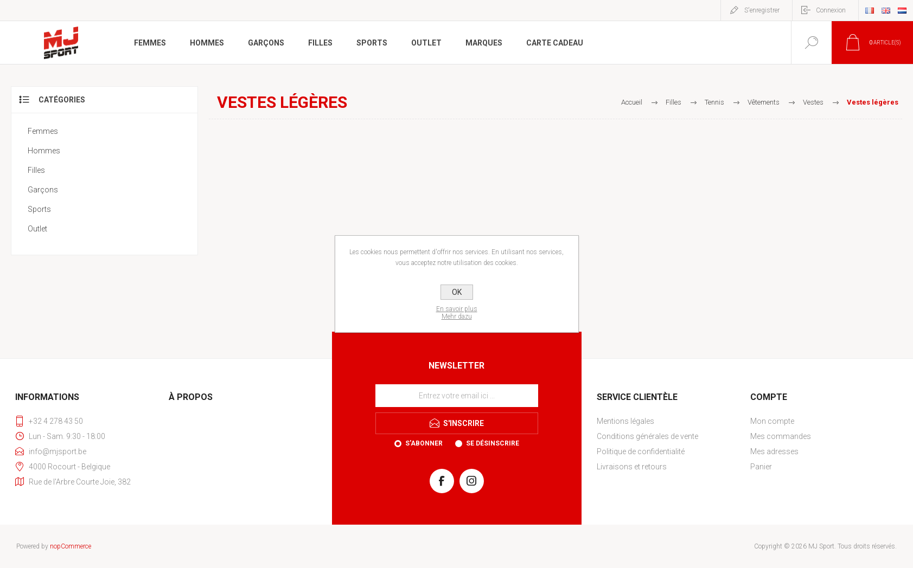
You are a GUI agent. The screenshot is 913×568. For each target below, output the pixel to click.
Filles (36, 170)
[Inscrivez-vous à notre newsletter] (456, 395)
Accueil (631, 102)
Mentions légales (625, 421)
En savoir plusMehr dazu (456, 312)
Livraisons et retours (632, 466)
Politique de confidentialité (641, 451)
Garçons (43, 189)
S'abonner (424, 443)
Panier (761, 466)
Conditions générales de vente (647, 436)
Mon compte (772, 421)
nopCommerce (70, 546)
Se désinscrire (492, 443)
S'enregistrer (762, 10)
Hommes (44, 150)
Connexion (831, 10)
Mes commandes (780, 436)
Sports (39, 209)
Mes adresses (774, 451)
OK (457, 292)
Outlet (37, 228)
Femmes (43, 131)
